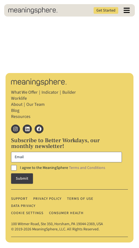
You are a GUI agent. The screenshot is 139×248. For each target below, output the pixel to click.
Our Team (35, 104)
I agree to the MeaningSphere (62, 168)
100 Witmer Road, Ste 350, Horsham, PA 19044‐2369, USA (57, 224)
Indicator (50, 92)
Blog (15, 110)
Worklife (19, 98)
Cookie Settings (27, 213)
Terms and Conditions (87, 168)
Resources (20, 117)
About (16, 104)
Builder (69, 92)
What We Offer (24, 92)
